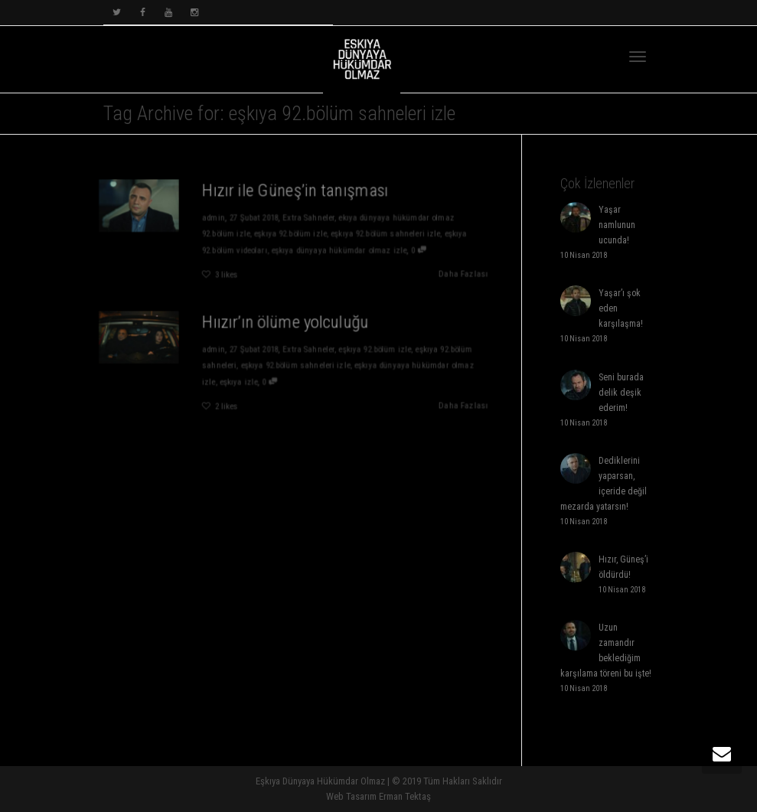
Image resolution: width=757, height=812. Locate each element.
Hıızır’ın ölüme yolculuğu (285, 321)
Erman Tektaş (405, 796)
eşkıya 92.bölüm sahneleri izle (386, 234)
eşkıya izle (236, 382)
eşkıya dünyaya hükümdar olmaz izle (339, 251)
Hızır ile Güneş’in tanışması (295, 189)
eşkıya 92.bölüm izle (290, 234)
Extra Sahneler (308, 217)
